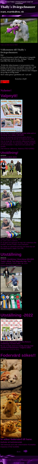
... (20, 451)
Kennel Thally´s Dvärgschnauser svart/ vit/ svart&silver (19, 2)
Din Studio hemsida (19, 463)
